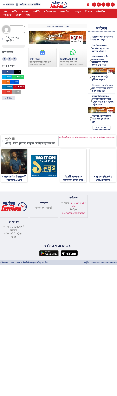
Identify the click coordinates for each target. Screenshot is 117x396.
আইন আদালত (50, 11)
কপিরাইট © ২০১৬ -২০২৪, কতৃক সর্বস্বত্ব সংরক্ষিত (24, 262)
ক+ (14, 59)
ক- (4, 59)
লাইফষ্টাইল (100, 11)
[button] (88, 4)
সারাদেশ (25, 11)
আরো (28, 15)
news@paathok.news (73, 213)
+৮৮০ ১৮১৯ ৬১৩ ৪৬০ (78, 204)
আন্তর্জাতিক (64, 11)
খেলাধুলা (77, 11)
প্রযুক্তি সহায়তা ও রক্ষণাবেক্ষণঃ (100, 262)
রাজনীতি (36, 11)
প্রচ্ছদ (5, 11)
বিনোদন (88, 11)
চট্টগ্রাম (18, 15)
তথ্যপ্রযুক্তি (7, 15)
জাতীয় (14, 11)
